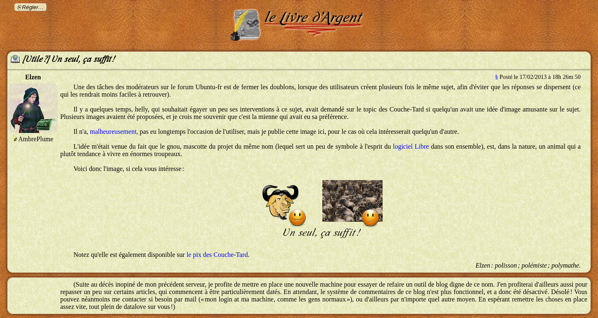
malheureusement (113, 131)
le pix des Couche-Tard (217, 254)
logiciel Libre (411, 146)
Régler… (33, 7)
